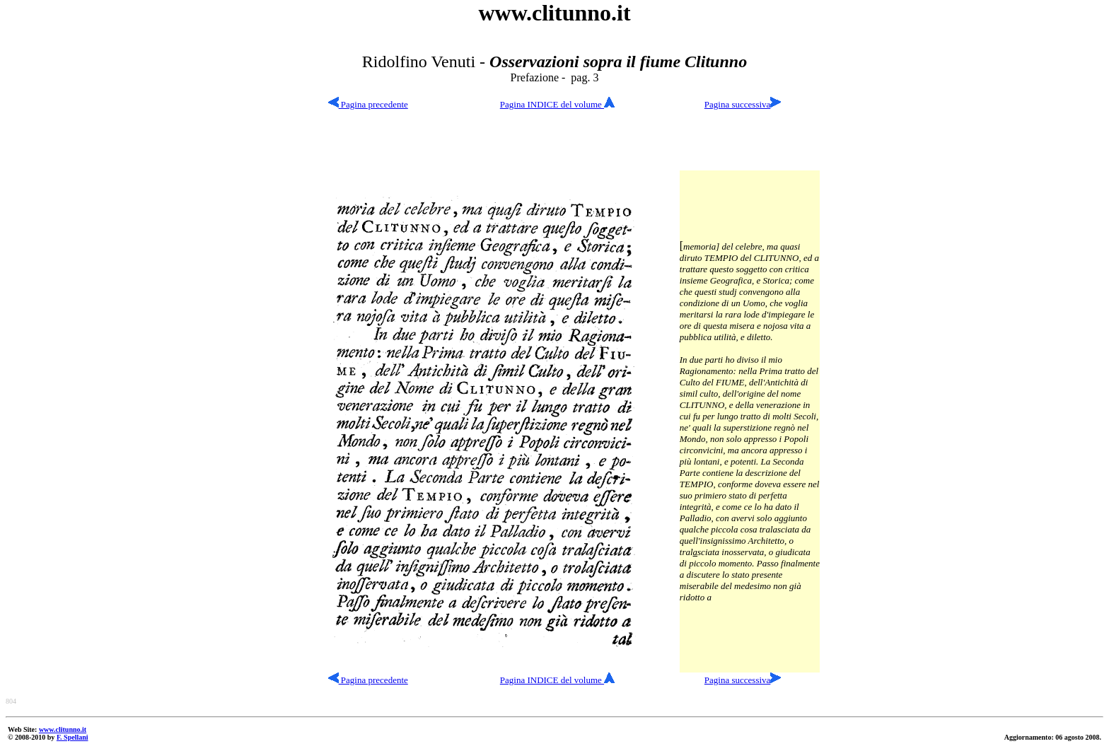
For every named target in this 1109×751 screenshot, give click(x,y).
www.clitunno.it (62, 729)
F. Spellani (72, 737)
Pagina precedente (368, 104)
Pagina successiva (737, 104)
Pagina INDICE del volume (557, 104)
